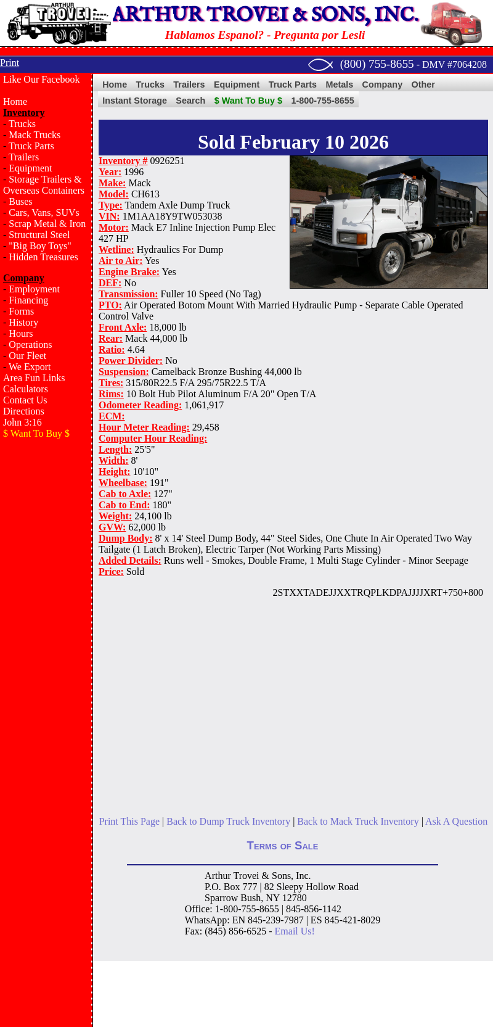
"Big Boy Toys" (40, 246)
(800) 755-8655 (377, 63)
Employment (34, 289)
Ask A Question (456, 821)
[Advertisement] (46, 498)
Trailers (24, 157)
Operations (30, 344)
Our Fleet (27, 355)
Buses (20, 201)
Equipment (30, 168)
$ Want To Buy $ (248, 100)
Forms (21, 311)
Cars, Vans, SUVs (44, 212)
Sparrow (221, 898)
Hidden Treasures (43, 257)
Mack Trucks (34, 135)
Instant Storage (134, 100)
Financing (28, 300)
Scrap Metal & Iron (47, 223)
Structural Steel (39, 234)
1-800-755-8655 (322, 100)
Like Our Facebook (41, 79)
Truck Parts (31, 146)
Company (382, 84)
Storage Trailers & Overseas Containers (43, 185)
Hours (21, 333)
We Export (30, 366)
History (23, 322)
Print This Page (129, 821)
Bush (250, 898)
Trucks (22, 123)
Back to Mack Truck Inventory (357, 821)
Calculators (25, 389)
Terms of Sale (283, 845)
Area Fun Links (34, 378)
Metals (339, 84)
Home (15, 101)
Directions (23, 411)
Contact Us (25, 400)
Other (423, 84)
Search (190, 100)
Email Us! (295, 931)
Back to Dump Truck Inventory (228, 821)
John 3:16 (22, 422)
